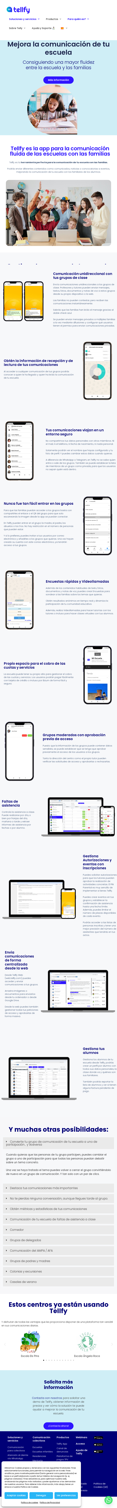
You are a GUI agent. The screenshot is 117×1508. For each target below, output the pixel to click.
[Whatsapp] (108, 1500)
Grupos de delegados (25, 1240)
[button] (58, 1143)
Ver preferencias (66, 1495)
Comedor (17, 1230)
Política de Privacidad (50, 1502)
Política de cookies (29, 1502)
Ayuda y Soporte (43, 28)
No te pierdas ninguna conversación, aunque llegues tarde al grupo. (59, 1198)
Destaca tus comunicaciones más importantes (44, 1188)
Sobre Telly (19, 28)
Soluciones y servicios (26, 19)
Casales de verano (23, 1282)
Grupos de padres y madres (30, 1261)
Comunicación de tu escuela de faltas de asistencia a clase (53, 1219)
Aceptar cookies (16, 1495)
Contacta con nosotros (47, 1398)
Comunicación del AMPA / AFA (31, 1251)
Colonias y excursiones (26, 1271)
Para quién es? (80, 19)
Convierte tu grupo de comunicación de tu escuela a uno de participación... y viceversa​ (51, 1143)
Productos (55, 19)
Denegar (41, 1495)
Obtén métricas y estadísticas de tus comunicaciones (48, 1209)
